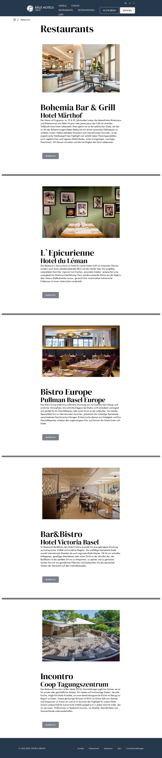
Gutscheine (109, 10)
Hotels (62, 5)
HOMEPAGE (50, 156)
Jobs (61, 14)
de (126, 3)
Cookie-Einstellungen (135, 748)
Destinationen (86, 10)
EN (134, 3)
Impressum (108, 748)
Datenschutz (94, 748)
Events (75, 5)
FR (130, 3)
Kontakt (81, 748)
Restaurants (66, 10)
